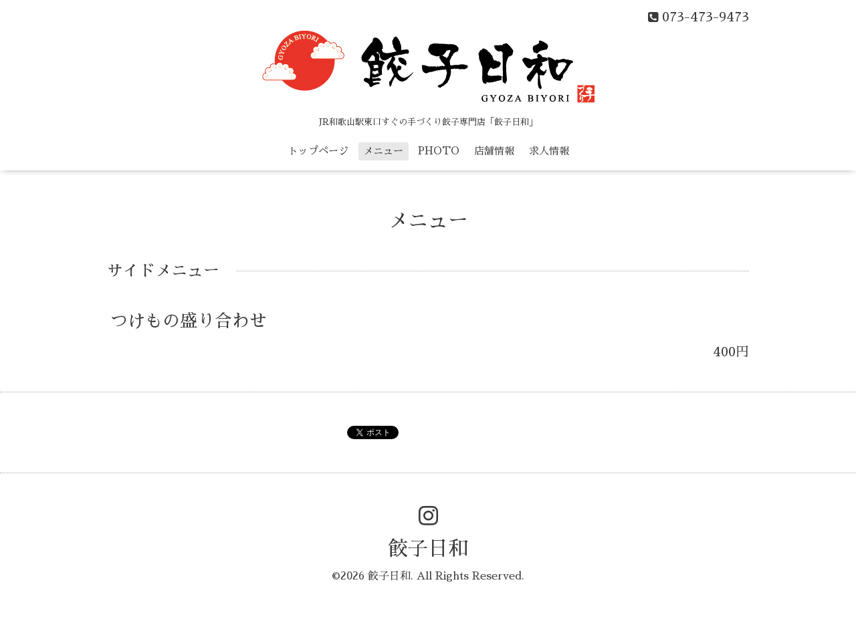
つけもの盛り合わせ (188, 321)
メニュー (383, 151)
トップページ (318, 151)
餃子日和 (428, 549)
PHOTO (438, 151)
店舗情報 (494, 151)
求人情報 (549, 151)
